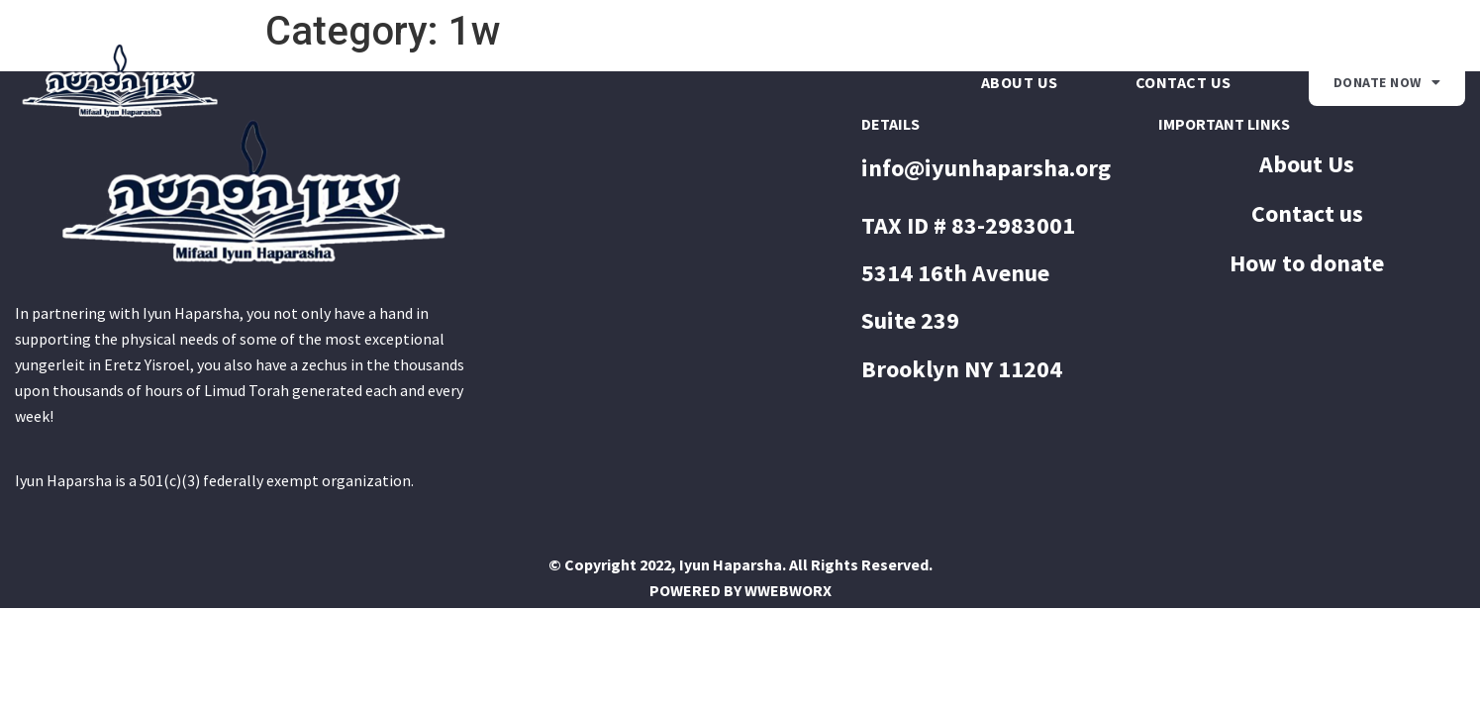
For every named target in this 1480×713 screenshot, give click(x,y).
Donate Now (1387, 82)
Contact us (1183, 82)
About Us (1019, 82)
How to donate (1307, 263)
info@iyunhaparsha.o (974, 168)
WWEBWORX (788, 590)
